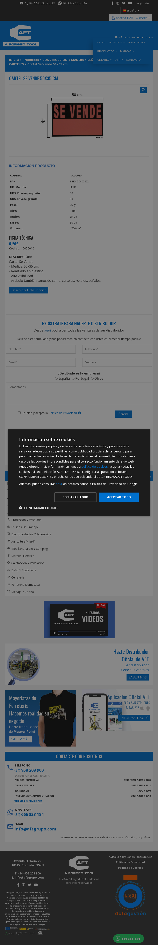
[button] (38, 508)
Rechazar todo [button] (75, 497)
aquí (59, 484)
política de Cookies (94, 466)
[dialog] (79, 472)
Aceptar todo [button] (119, 497)
